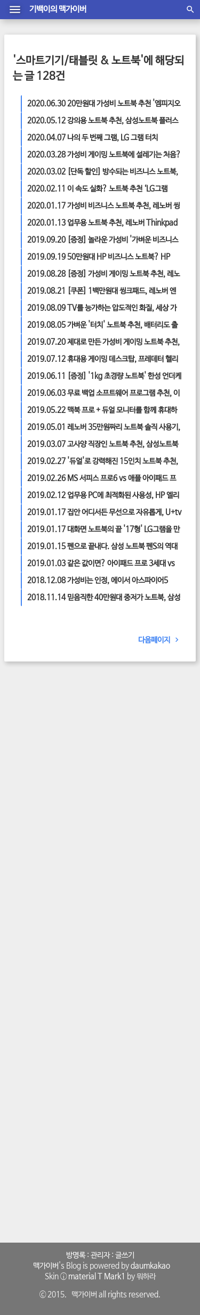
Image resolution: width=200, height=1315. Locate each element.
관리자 (100, 1255)
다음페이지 (160, 640)
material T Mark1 (96, 1276)
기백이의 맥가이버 (57, 9)
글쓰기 (124, 1255)
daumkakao (150, 1266)
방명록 (75, 1255)
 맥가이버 (44, 1266)
